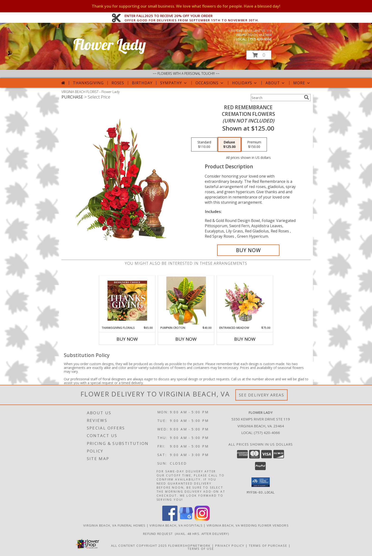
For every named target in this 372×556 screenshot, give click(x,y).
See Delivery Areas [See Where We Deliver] (261, 395)
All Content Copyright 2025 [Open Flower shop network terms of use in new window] (139, 545)
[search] (306, 97)
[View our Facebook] (169, 519)
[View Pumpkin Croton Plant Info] (186, 301)
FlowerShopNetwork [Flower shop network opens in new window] (189, 545)
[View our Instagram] (202, 519)
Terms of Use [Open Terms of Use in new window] (201, 549)
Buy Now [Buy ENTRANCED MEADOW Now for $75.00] (245, 339)
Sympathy (173, 82)
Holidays (245, 82)
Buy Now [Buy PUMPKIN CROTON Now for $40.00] (186, 339)
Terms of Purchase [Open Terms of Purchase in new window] (268, 545)
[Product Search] (276, 97)
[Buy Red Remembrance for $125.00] (248, 250)
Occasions (209, 82)
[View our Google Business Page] (186, 519)
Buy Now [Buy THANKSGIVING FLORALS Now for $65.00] (127, 339)
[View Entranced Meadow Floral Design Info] (245, 300)
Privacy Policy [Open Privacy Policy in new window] (229, 545)
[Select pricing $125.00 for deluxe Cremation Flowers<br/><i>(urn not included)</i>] (229, 144)
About (275, 82)
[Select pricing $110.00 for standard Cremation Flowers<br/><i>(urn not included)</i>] (204, 144)
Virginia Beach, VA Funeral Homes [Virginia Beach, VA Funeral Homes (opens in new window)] (114, 525)
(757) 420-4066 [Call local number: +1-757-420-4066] (259, 39)
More (302, 82)
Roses (118, 82)
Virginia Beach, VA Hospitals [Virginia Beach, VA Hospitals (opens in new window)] (175, 525)
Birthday (142, 82)
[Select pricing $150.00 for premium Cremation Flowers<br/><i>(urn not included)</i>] (254, 144)
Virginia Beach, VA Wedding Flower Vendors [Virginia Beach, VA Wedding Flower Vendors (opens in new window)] (248, 525)
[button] (258, 55)
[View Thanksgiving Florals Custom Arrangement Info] (127, 301)
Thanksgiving (88, 82)
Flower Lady (109, 44)
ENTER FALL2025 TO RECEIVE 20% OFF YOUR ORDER (192, 16)
